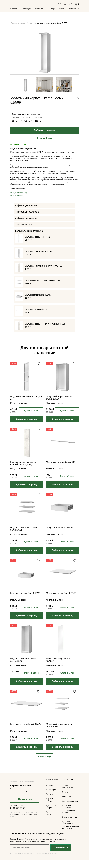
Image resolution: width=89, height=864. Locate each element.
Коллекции (26, 9)
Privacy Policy (20, 819)
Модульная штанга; (18, 197)
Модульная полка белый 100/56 (25, 729)
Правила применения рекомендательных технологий (70, 829)
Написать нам (25, 803)
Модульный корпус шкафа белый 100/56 (59, 402)
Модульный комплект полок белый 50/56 (59, 730)
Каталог (13, 9)
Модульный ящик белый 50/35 (25, 597)
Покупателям (39, 9)
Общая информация (67, 791)
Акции (61, 9)
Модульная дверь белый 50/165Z (58, 664)
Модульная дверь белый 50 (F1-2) (26, 402)
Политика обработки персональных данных (68, 813)
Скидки (52, 9)
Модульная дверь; (17, 200)
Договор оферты (69, 821)
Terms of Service (33, 819)
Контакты (66, 801)
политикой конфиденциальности (47, 858)
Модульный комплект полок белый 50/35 (24, 533)
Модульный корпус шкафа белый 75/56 (23, 664)
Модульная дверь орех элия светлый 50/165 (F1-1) (24, 467)
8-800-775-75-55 (17, 812)
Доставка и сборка (51, 811)
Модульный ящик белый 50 (59, 532)
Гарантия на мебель (51, 804)
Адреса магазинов (70, 805)
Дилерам (66, 796)
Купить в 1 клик (44, 142)
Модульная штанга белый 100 (60, 466)
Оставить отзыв (50, 817)
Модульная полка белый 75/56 (61, 597)
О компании (71, 9)
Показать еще (44, 761)
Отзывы (49, 798)
